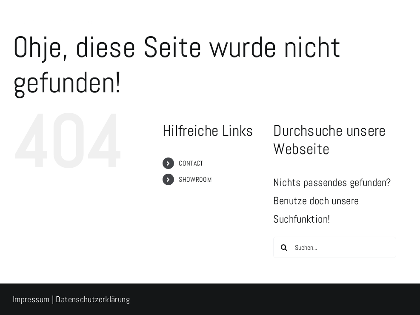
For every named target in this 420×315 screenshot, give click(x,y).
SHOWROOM (195, 179)
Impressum (31, 299)
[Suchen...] (334, 247)
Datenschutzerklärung (93, 299)
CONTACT (191, 163)
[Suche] (283, 247)
